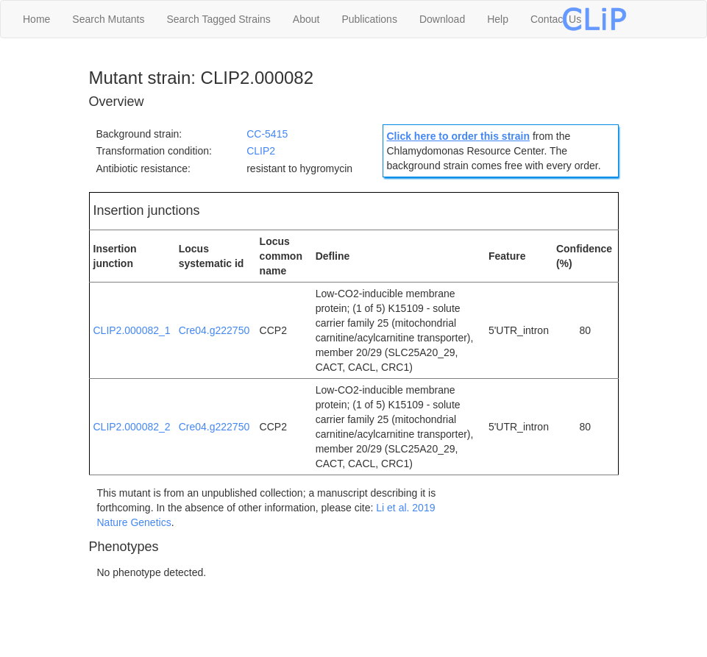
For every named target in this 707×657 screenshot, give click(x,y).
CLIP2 (260, 151)
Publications (369, 19)
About (306, 19)
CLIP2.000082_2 (132, 427)
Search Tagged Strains (218, 19)
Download (442, 19)
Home (36, 19)
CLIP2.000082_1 (132, 330)
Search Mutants (108, 19)
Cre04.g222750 (214, 330)
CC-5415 (267, 134)
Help (497, 19)
